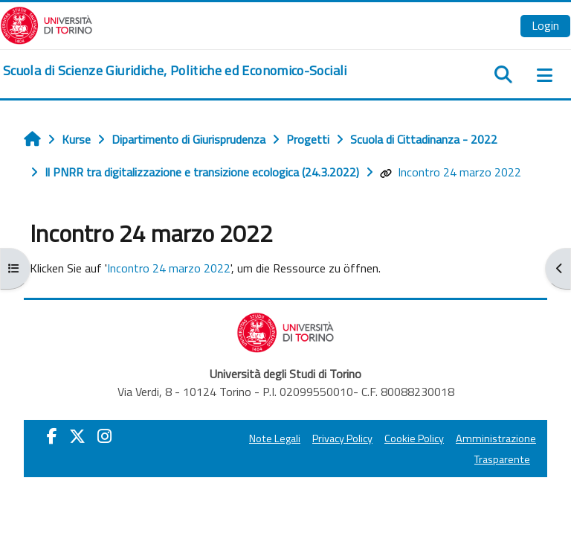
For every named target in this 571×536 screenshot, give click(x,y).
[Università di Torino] (46, 24)
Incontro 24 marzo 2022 (450, 172)
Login (545, 25)
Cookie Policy (414, 438)
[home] (175, 71)
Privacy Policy (342, 438)
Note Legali (274, 438)
